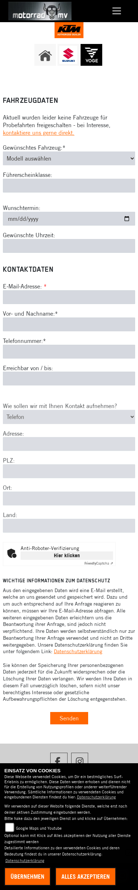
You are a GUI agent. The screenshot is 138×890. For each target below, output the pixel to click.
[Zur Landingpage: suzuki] (68, 55)
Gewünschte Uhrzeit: (29, 235)
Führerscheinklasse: (27, 175)
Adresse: (13, 443)
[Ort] (69, 509)
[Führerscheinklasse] (69, 186)
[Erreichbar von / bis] (69, 379)
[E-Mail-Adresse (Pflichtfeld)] (69, 297)
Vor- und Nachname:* (30, 313)
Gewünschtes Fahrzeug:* (34, 147)
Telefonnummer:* (24, 340)
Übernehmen (27, 876)
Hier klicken (67, 555)
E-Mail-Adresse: (25, 286)
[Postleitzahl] (69, 482)
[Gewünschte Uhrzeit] (69, 246)
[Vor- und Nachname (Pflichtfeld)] (69, 324)
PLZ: (9, 470)
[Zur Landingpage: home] (45, 55)
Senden (69, 718)
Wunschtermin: (21, 207)
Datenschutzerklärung (78, 651)
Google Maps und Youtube (39, 828)
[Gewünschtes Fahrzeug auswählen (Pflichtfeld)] (69, 158)
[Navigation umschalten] (117, 11)
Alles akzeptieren (85, 876)
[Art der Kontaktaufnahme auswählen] (69, 427)
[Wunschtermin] (69, 219)
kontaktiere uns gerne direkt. (38, 132)
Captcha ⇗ (99, 563)
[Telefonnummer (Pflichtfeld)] (69, 352)
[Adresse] (69, 454)
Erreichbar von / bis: (28, 368)
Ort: (7, 498)
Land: (10, 525)
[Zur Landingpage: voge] (91, 55)
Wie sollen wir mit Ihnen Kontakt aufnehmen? (60, 416)
